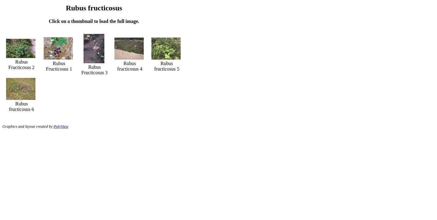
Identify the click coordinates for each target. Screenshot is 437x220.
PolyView (60, 126)
